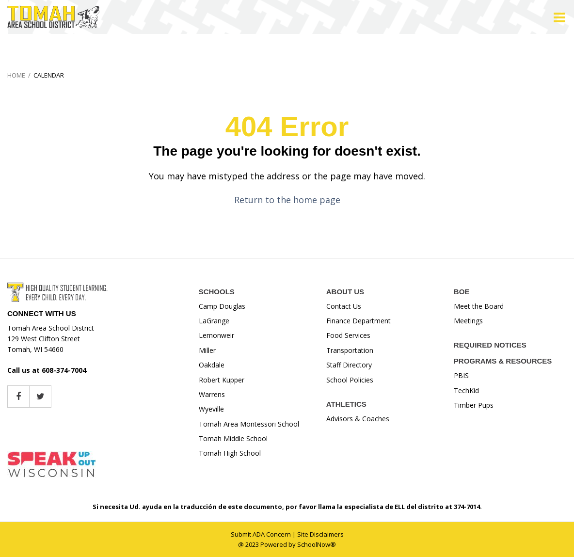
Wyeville (211, 409)
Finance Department (358, 320)
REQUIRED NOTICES (490, 345)
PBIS (461, 375)
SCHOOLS (217, 291)
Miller (207, 350)
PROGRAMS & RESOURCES (503, 361)
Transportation (349, 350)
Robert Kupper (221, 379)
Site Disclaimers (320, 534)
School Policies (349, 379)
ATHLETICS (346, 404)
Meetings (468, 320)
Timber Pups (474, 405)
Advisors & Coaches (357, 418)
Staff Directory (349, 364)
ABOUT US (345, 291)
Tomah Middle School (233, 438)
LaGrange (214, 320)
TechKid (466, 390)
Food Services (348, 335)
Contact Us (343, 306)
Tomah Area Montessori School (249, 424)
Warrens (212, 394)
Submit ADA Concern (261, 534)
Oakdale (211, 364)
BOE (462, 291)
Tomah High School (230, 453)
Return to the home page (287, 200)
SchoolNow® (316, 544)
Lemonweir (216, 335)
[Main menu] (559, 17)
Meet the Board (479, 306)
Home (16, 75)
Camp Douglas (222, 306)
